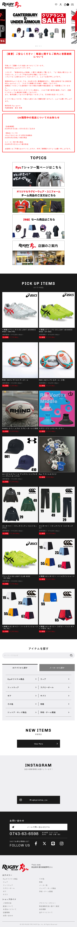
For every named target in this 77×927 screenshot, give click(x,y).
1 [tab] (36, 46)
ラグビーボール (9, 888)
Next (74, 28)
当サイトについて (46, 912)
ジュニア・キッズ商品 (47, 888)
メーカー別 (43, 885)
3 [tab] (39, 46)
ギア (4, 891)
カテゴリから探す (20, 667)
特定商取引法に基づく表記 (49, 906)
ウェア (5, 882)
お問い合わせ (8, 916)
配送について (8, 906)
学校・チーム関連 (46, 891)
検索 (71, 655)
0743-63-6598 (24, 834)
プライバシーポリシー (47, 903)
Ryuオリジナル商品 (10, 879)
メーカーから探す (57, 667)
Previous (2, 28)
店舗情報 (6, 912)
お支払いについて (9, 909)
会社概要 (42, 909)
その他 (41, 879)
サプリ (5, 894)
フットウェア (8, 885)
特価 (41, 882)
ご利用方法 (7, 903)
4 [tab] (41, 46)
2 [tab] (37, 46)
